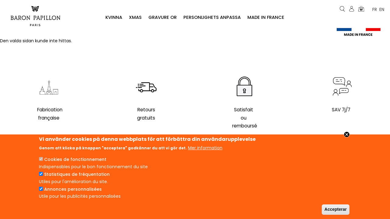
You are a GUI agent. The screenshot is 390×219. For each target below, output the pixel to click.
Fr (374, 9)
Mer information (205, 150)
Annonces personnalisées (73, 191)
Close (346, 136)
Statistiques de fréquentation (77, 176)
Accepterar (335, 211)
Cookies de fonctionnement (75, 161)
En (381, 9)
